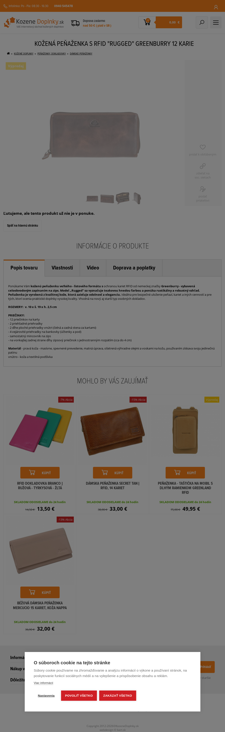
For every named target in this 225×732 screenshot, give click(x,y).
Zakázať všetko (117, 695)
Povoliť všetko (79, 695)
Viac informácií (43, 683)
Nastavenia (46, 695)
